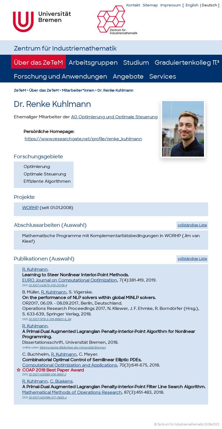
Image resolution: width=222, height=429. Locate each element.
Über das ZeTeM (38, 63)
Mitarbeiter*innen (78, 90)
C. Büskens (61, 381)
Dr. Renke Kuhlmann (115, 90)
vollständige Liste (192, 225)
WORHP (30, 207)
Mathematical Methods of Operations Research (72, 392)
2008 (207, 424)
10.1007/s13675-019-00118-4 (48, 285)
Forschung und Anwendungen (60, 76)
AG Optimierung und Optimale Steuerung (114, 117)
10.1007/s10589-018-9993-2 (47, 374)
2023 (215, 424)
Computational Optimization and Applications (69, 365)
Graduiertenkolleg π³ (187, 63)
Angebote (128, 76)
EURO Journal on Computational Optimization (69, 280)
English (192, 5)
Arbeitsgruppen (93, 63)
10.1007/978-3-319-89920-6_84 (50, 319)
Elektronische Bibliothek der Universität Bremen (73, 347)
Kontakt (133, 5)
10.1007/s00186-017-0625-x (48, 397)
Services (162, 76)
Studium (136, 63)
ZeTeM (20, 90)
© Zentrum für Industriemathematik (178, 424)
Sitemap (150, 5)
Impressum (170, 5)
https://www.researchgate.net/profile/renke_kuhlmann (83, 139)
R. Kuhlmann (35, 269)
